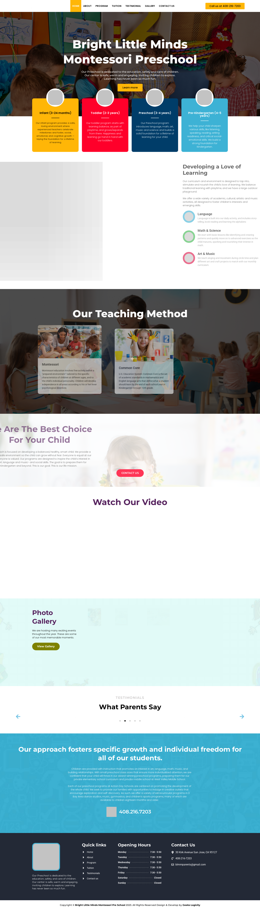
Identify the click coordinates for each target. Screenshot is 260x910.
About (87, 6)
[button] (225, 6)
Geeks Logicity (191, 905)
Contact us (166, 6)
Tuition (116, 6)
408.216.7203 (135, 812)
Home (75, 6)
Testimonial (133, 6)
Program (102, 6)
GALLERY (150, 6)
